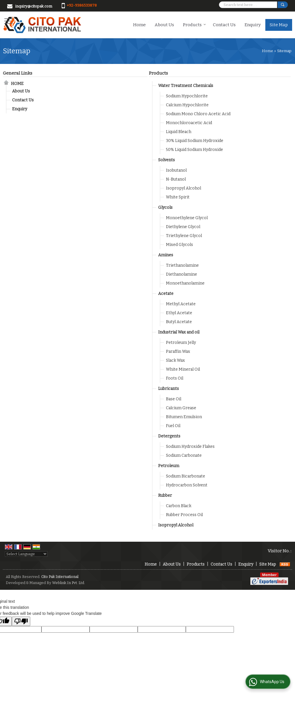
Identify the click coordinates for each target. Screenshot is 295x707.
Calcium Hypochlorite (187, 105)
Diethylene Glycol (183, 226)
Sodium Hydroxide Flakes (190, 446)
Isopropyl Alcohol (183, 188)
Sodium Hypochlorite (187, 96)
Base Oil (173, 399)
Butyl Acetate (179, 321)
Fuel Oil (173, 425)
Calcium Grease (181, 407)
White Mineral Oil (183, 369)
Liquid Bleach (178, 131)
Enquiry (253, 24)
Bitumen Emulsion (184, 416)
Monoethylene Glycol (187, 217)
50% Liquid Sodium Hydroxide (194, 149)
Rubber (165, 495)
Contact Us (224, 24)
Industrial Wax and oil (178, 332)
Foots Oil (174, 378)
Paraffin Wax (178, 351)
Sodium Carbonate (184, 455)
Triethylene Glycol (184, 235)
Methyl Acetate (181, 304)
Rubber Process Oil (184, 514)
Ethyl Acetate (179, 312)
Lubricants (168, 388)
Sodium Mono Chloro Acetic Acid (198, 113)
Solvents (166, 160)
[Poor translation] (21, 621)
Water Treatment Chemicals (185, 85)
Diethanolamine (181, 274)
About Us (164, 24)
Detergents (169, 436)
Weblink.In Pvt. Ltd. (68, 583)
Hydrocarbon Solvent (186, 485)
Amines (165, 255)
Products (194, 24)
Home (139, 24)
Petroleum (168, 465)
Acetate (165, 293)
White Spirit (178, 197)
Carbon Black (178, 505)
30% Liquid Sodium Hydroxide (194, 140)
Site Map (279, 24)
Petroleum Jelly (181, 342)
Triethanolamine (182, 265)
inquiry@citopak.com (33, 6)
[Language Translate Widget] (26, 554)
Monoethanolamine (185, 283)
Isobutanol (176, 170)
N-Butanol (176, 179)
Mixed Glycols (179, 244)
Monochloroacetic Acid (189, 122)
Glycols (165, 207)
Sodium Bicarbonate (185, 476)
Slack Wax (175, 360)
